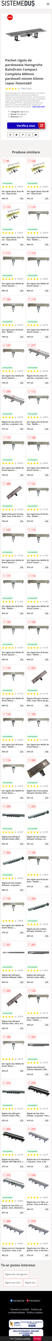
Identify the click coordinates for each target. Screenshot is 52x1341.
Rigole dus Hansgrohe (16, 1274)
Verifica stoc (31, 125)
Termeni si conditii (19, 1309)
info (21, 198)
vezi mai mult (38, 106)
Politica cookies (35, 1312)
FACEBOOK (17, 1300)
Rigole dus (30, 1282)
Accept (37, 1338)
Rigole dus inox (13, 1282)
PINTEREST (33, 1300)
